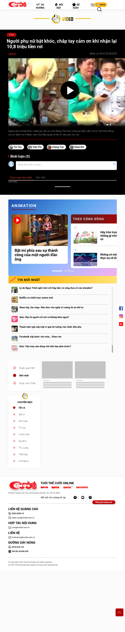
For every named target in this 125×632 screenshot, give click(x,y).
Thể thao (23, 454)
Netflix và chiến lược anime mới (36, 297)
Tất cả (22, 407)
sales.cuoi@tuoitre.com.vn (21, 518)
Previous (7, 241)
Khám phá (24, 434)
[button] (91, 5)
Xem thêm (12, 181)
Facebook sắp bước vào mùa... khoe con (40, 336)
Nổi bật (59, 6)
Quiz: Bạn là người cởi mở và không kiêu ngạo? (44, 317)
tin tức (18, 147)
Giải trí (22, 414)
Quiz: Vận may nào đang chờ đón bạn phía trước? (45, 346)
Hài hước (23, 421)
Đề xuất (76, 6)
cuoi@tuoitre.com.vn (19, 527)
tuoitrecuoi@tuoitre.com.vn (21, 537)
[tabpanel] (39, 239)
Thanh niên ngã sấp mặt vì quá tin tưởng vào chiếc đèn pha (50, 326)
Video (11, 35)
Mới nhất (24, 375)
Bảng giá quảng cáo (103, 502)
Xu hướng (40, 6)
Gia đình (23, 441)
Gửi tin (100, 4)
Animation (24, 461)
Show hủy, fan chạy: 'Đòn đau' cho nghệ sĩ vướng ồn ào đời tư (51, 307)
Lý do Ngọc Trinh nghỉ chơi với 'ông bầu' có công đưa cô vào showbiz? (55, 288)
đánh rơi (79, 147)
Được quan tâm (27, 368)
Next (119, 241)
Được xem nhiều (27, 383)
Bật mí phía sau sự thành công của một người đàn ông (36, 254)
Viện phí (37, 147)
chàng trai (58, 147)
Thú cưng (23, 447)
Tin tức (22, 427)
